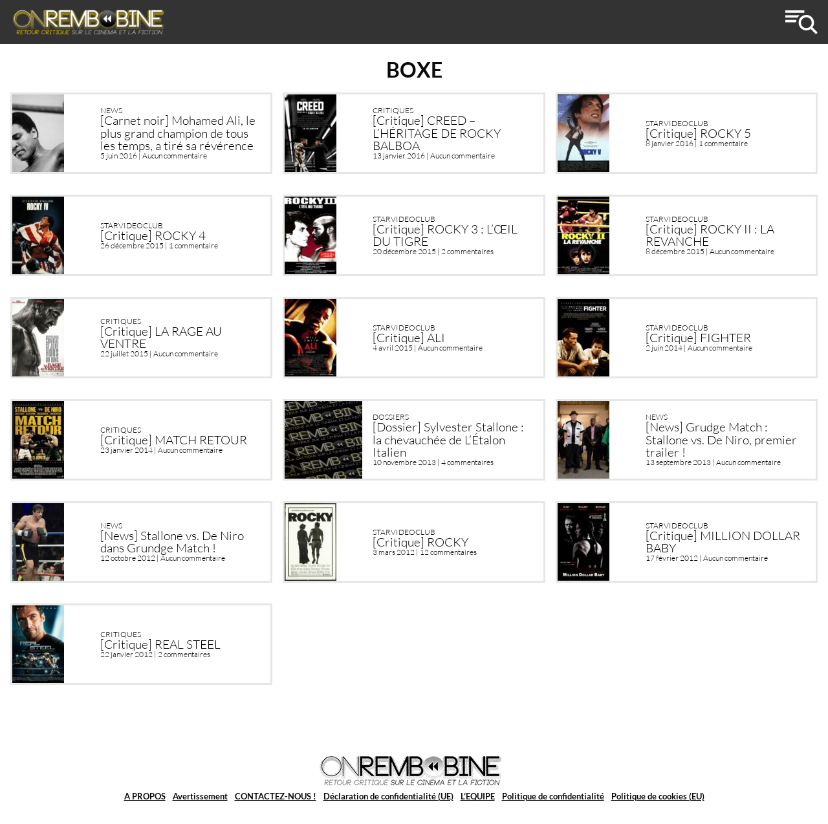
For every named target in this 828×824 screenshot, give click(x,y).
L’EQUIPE (478, 796)
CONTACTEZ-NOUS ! (275, 796)
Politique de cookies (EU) (657, 796)
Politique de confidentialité (553, 796)
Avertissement (200, 796)
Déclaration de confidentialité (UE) (388, 796)
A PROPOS (145, 796)
